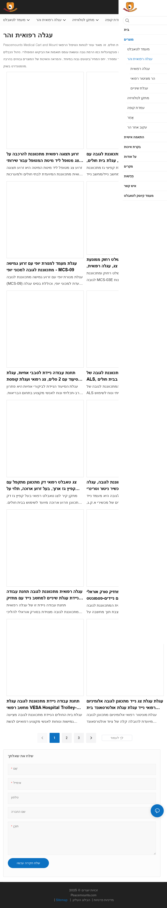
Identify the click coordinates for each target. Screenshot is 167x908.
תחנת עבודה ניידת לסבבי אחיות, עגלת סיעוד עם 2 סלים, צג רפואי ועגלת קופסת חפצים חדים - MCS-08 (42, 376)
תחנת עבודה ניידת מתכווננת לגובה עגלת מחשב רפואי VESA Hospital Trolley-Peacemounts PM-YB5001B (43, 705)
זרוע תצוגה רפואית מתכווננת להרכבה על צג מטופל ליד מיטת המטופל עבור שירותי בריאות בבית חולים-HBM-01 (43, 157)
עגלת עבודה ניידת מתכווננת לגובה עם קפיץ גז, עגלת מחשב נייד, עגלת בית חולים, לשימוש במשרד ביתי (125, 157)
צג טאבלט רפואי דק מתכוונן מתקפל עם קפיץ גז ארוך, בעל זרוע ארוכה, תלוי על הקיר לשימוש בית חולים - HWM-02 (42, 486)
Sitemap (62, 900)
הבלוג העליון (82, 900)
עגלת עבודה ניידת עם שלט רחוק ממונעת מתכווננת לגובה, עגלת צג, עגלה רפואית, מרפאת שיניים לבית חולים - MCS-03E (123, 263)
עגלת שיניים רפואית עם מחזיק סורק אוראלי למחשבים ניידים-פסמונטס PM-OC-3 (124, 594)
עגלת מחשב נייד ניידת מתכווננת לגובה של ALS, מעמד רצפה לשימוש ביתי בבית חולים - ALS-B (125, 376)
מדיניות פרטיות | (93, 900)
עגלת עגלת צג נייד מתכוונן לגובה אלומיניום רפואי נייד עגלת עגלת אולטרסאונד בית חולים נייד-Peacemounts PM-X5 (125, 705)
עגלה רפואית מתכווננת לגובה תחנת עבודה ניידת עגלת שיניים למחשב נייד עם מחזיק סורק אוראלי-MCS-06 (44, 595)
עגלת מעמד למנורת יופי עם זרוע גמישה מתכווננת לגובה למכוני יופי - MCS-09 (42, 266)
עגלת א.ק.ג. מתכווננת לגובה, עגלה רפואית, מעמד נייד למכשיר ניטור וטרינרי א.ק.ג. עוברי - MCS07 (122, 486)
